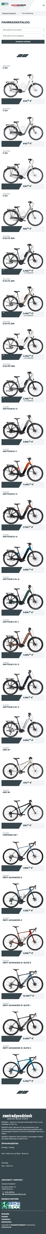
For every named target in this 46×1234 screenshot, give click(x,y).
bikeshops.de (6, 1227)
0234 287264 (9, 1192)
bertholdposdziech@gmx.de (15, 1194)
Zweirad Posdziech (9, 13)
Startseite (5, 1214)
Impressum (5, 1219)
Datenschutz (6, 1222)
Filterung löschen (23, 41)
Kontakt (4, 1216)
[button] (44, 5)
